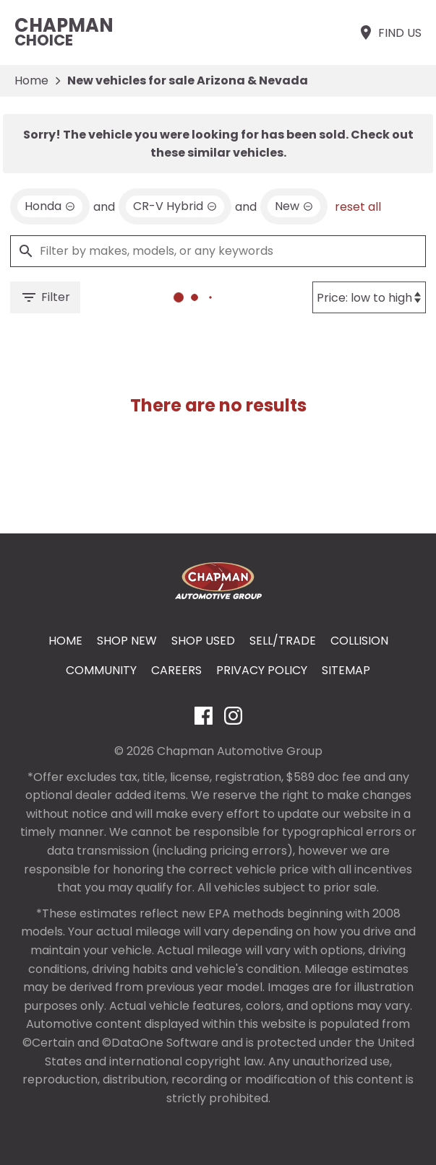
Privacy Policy (261, 670)
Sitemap (346, 670)
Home (31, 80)
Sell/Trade (282, 640)
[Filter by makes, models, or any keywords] (218, 251)
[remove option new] (294, 206)
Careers (176, 670)
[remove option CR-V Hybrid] (175, 206)
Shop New (127, 640)
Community (101, 670)
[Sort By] (369, 297)
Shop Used (203, 640)
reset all (358, 206)
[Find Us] (389, 32)
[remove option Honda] (49, 206)
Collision (359, 640)
